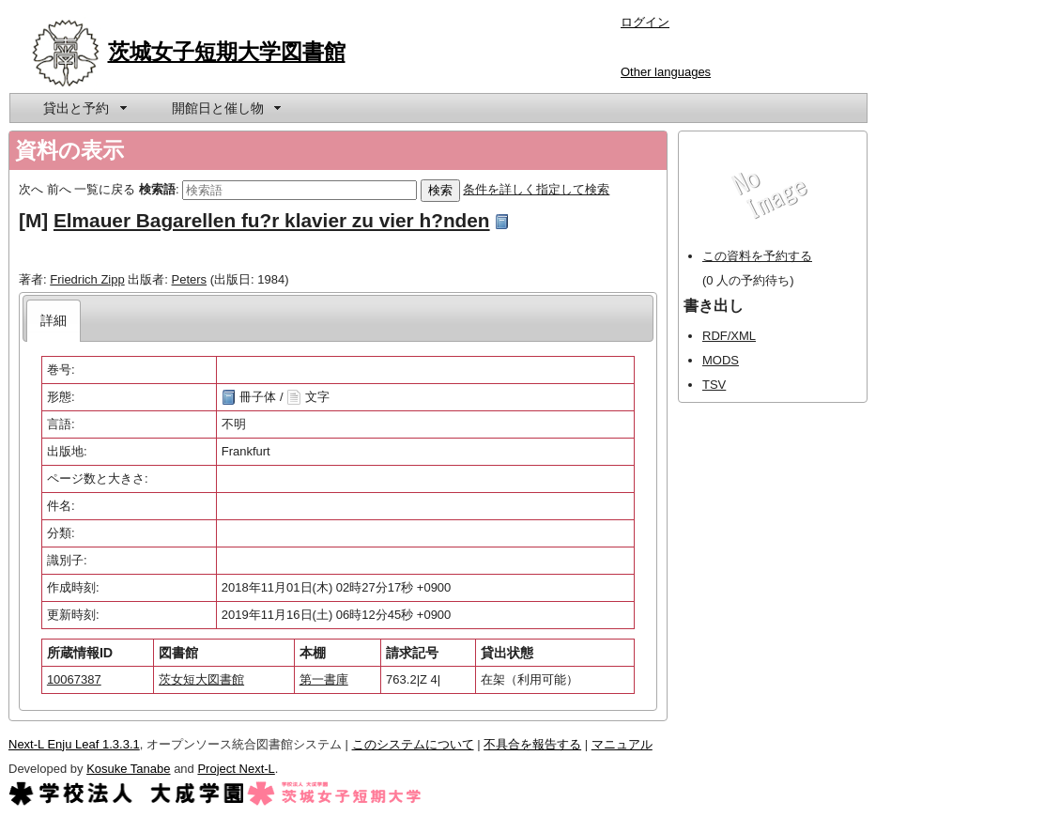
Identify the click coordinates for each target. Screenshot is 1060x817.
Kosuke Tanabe (128, 769)
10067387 (74, 679)
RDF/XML (729, 336)
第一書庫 (324, 679)
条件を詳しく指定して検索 (536, 189)
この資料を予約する (757, 256)
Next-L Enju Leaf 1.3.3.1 (74, 744)
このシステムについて (413, 744)
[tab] (54, 321)
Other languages (666, 72)
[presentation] (54, 321)
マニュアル (622, 744)
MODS (720, 360)
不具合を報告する (532, 744)
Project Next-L (235, 769)
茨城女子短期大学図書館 (227, 51)
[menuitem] (83, 108)
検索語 (157, 189)
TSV (714, 385)
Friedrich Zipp (87, 279)
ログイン (645, 22)
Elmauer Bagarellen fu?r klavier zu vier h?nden (272, 220)
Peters (189, 279)
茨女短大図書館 (201, 679)
